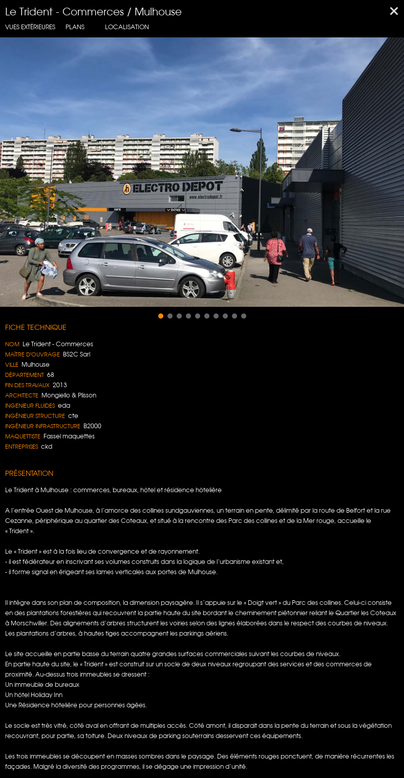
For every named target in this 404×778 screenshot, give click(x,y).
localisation (127, 27)
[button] (160, 316)
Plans (75, 27)
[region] (202, 172)
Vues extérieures (30, 27)
